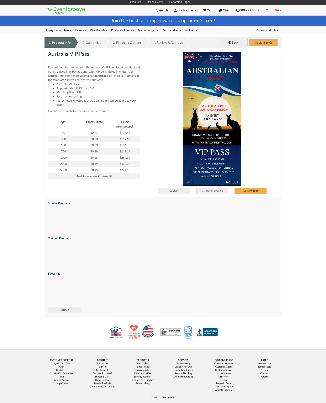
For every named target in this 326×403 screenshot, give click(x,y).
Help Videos (62, 383)
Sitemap (224, 380)
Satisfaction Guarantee (61, 373)
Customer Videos (223, 366)
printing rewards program (167, 20)
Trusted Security (171, 332)
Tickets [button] (81, 30)
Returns (264, 376)
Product (60, 42)
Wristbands (143, 370)
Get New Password (102, 373)
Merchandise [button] (171, 30)
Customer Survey (224, 370)
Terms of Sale (264, 366)
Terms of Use (264, 363)
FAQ (61, 376)
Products (135, 2)
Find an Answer (61, 380)
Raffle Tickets (143, 366)
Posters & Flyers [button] (123, 30)
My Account (102, 370)
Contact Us (61, 370)
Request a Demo (224, 383)
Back (233, 42)
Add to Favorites (212, 190)
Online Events (155, 2)
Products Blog (143, 383)
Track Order (102, 363)
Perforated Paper (179, 2)
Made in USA (149, 332)
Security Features (143, 376)
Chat (61, 366)
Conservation (224, 373)
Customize (92, 42)
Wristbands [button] (99, 30)
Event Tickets (142, 363)
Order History (102, 380)
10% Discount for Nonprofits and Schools (135, 332)
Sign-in (102, 366)
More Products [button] (267, 30)
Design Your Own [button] (59, 30)
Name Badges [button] (148, 30)
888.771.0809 (247, 10)
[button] (161, 10)
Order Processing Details (102, 386)
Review (168, 42)
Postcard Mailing (183, 373)
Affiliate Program (223, 389)
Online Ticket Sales (183, 370)
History (224, 376)
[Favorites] (267, 10)
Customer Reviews (223, 363)
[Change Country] (278, 10)
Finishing (127, 42)
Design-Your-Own (183, 366)
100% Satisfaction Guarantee (188, 332)
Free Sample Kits (142, 373)
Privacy (264, 370)
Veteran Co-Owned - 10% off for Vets (117, 334)
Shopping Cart (102, 376)
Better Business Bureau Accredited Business (207, 332)
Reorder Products (102, 383)
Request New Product (143, 380)
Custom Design (183, 363)
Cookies (264, 373)
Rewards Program (224, 386)
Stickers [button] (190, 30)
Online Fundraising (183, 376)
